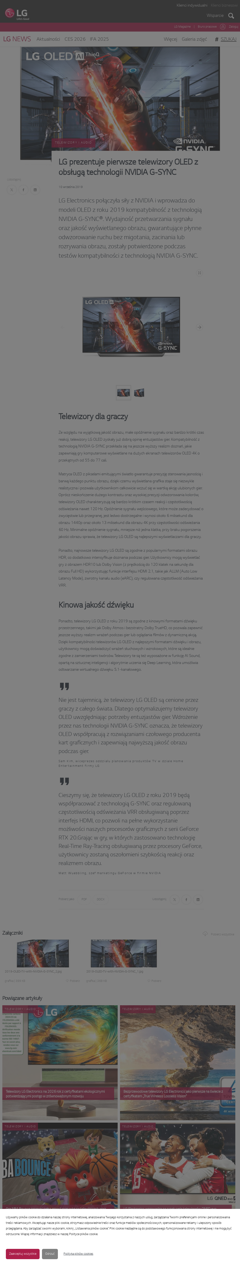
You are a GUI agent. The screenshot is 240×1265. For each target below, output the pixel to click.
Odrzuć (50, 1254)
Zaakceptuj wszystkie (22, 1254)
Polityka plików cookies (78, 1254)
